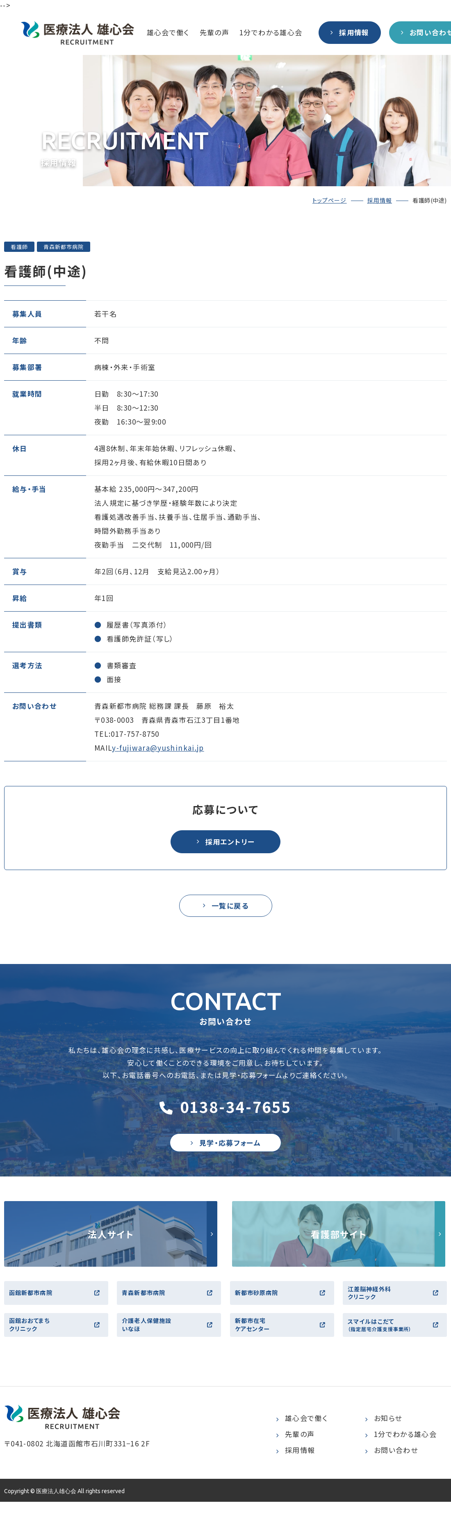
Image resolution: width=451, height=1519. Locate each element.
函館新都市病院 (57, 1303)
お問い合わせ (391, 1467)
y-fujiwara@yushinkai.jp (158, 747)
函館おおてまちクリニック (57, 1340)
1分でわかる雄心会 (270, 32)
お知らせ (383, 1435)
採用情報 (379, 200)
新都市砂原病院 (283, 1303)
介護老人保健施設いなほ (170, 1340)
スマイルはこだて (395, 1340)
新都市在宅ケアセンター (283, 1340)
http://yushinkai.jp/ (110, 1242)
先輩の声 (214, 32)
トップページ (329, 200)
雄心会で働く (168, 32)
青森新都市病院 (170, 1303)
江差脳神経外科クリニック (395, 1303)
